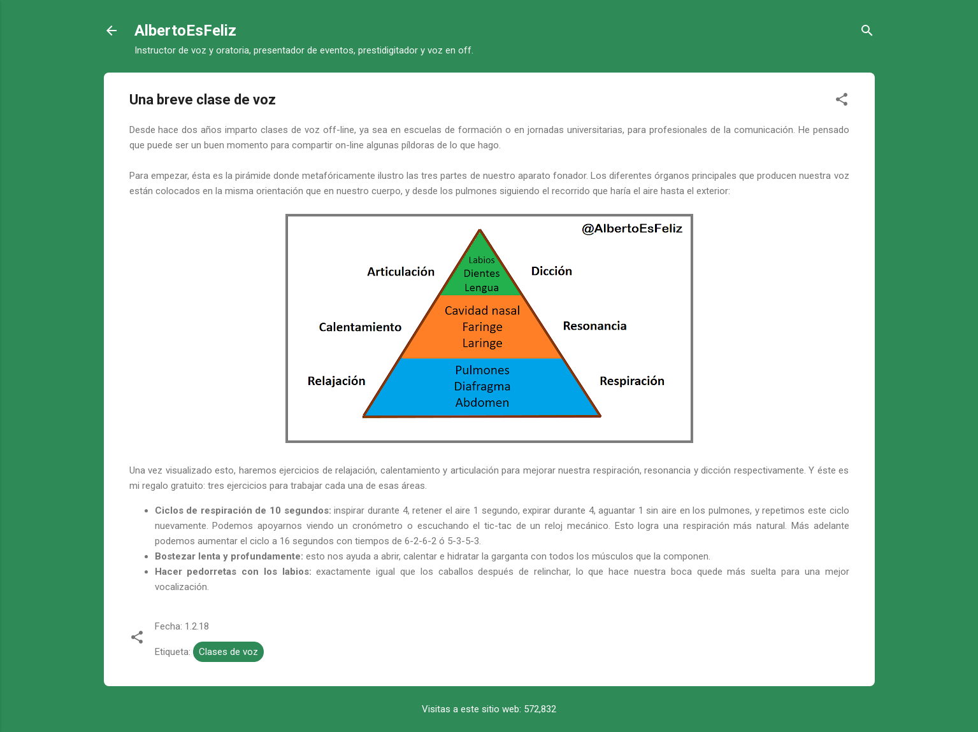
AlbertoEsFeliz (185, 30)
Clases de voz (228, 652)
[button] (841, 101)
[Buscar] (867, 32)
